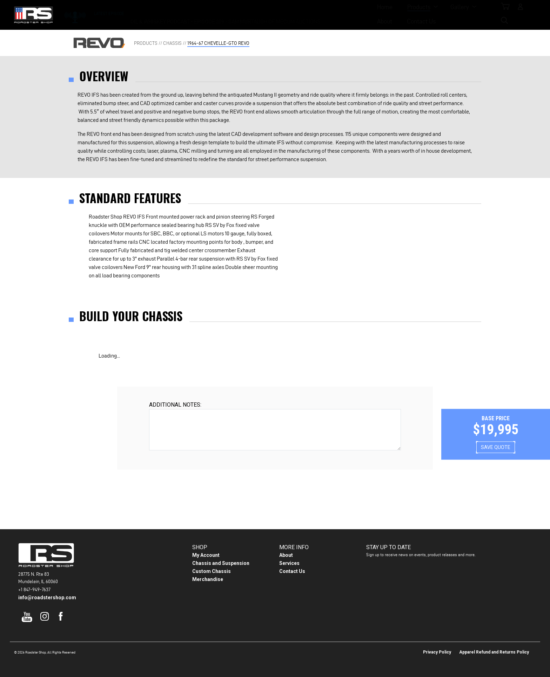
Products (234, 14)
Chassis (172, 43)
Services (289, 563)
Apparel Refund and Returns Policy (494, 652)
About (312, 14)
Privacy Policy (437, 652)
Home (200, 14)
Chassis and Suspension (220, 563)
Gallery (275, 14)
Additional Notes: (175, 404)
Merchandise (207, 579)
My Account (206, 555)
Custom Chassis (211, 571)
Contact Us (348, 14)
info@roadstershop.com (47, 597)
